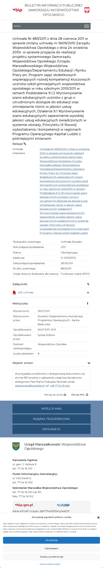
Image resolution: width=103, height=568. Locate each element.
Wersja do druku (55, 394)
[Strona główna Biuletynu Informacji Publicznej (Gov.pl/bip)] (33, 505)
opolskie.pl (51, 429)
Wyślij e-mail (66, 409)
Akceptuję (51, 540)
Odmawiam (51, 548)
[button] (98, 517)
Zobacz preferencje (51, 556)
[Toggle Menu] (86, 26)
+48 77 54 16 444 (60, 385)
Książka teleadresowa (51, 419)
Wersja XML (79, 394)
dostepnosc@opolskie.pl (30, 385)
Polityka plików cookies (50, 564)
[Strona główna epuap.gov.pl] (72, 505)
